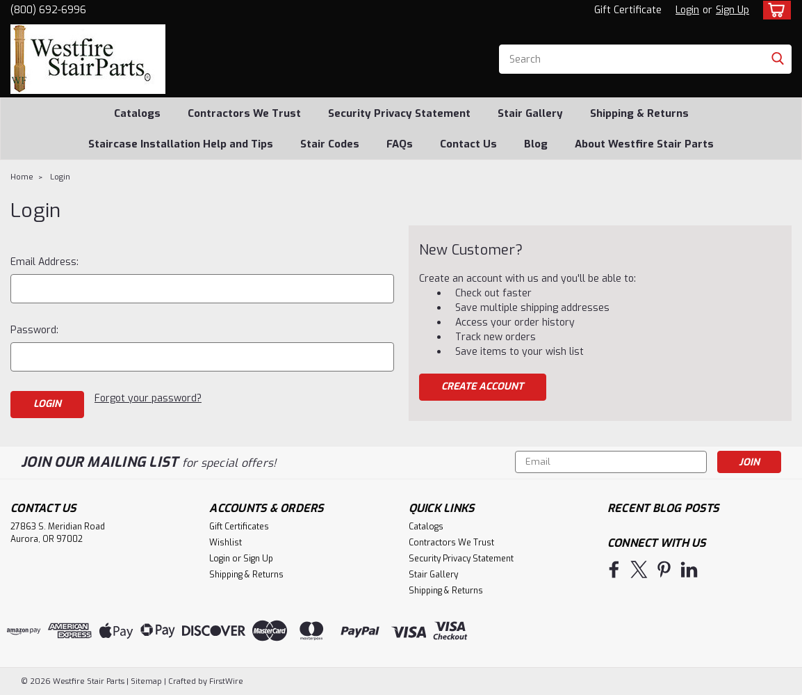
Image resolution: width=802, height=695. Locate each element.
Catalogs (137, 113)
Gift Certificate (628, 10)
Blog (536, 144)
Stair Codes (329, 144)
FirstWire (225, 681)
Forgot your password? (148, 398)
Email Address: (44, 262)
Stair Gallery (530, 113)
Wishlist (225, 542)
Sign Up (732, 10)
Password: (34, 330)
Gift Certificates (239, 526)
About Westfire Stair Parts (644, 144)
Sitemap (146, 681)
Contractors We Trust (244, 113)
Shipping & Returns (639, 113)
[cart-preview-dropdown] (774, 10)
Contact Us (468, 144)
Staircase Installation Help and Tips (180, 144)
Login (687, 10)
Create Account (482, 386)
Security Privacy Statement (399, 113)
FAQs (399, 144)
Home (21, 177)
